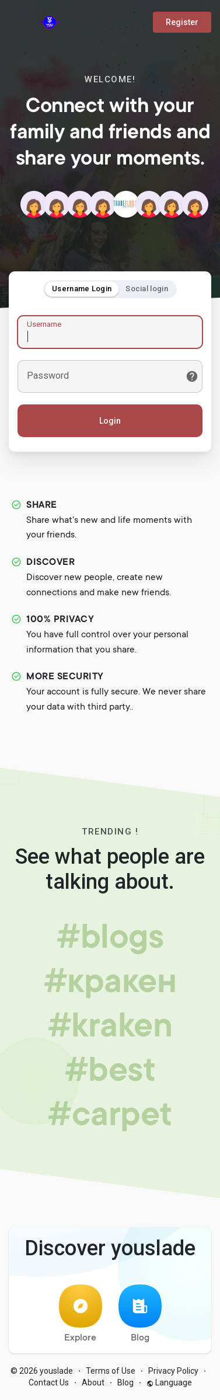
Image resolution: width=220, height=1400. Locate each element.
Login (110, 420)
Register (182, 22)
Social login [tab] (146, 288)
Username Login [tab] (81, 288)
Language (169, 1382)
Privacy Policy (173, 1370)
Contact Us (49, 1382)
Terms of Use (110, 1370)
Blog (140, 1313)
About (93, 1382)
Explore (80, 1313)
